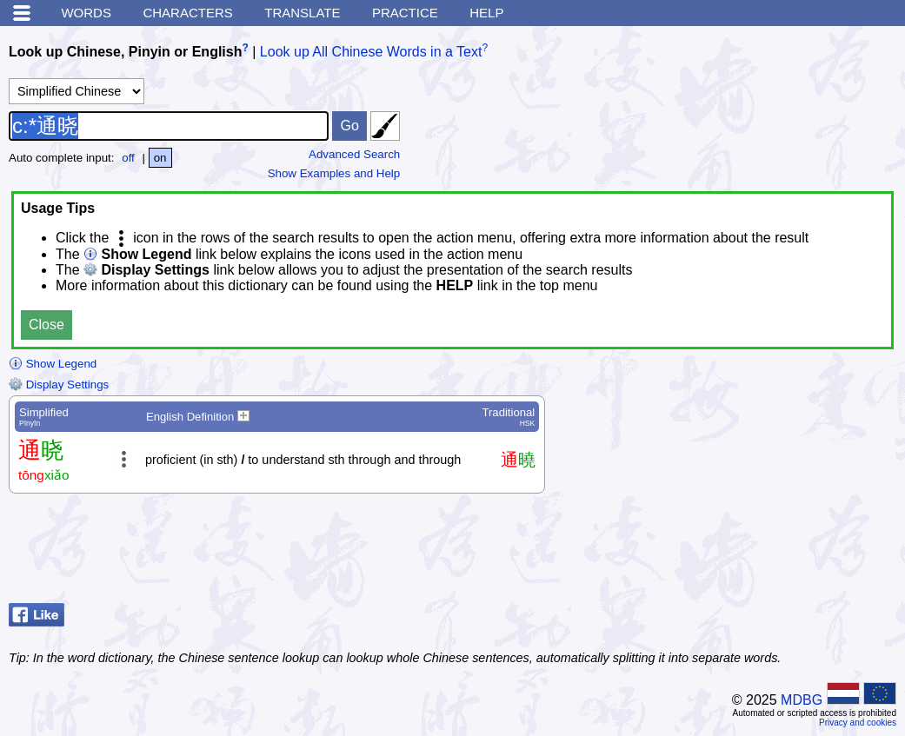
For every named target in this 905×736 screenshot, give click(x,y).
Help (486, 12)
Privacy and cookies (857, 722)
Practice (405, 12)
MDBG (801, 700)
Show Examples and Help (334, 173)
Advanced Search (354, 154)
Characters (187, 12)
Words (86, 12)
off (128, 157)
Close (46, 324)
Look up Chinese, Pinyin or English (125, 51)
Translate (302, 12)
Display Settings (59, 384)
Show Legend (52, 363)
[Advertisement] (757, 552)
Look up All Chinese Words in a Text (371, 51)
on (160, 157)
